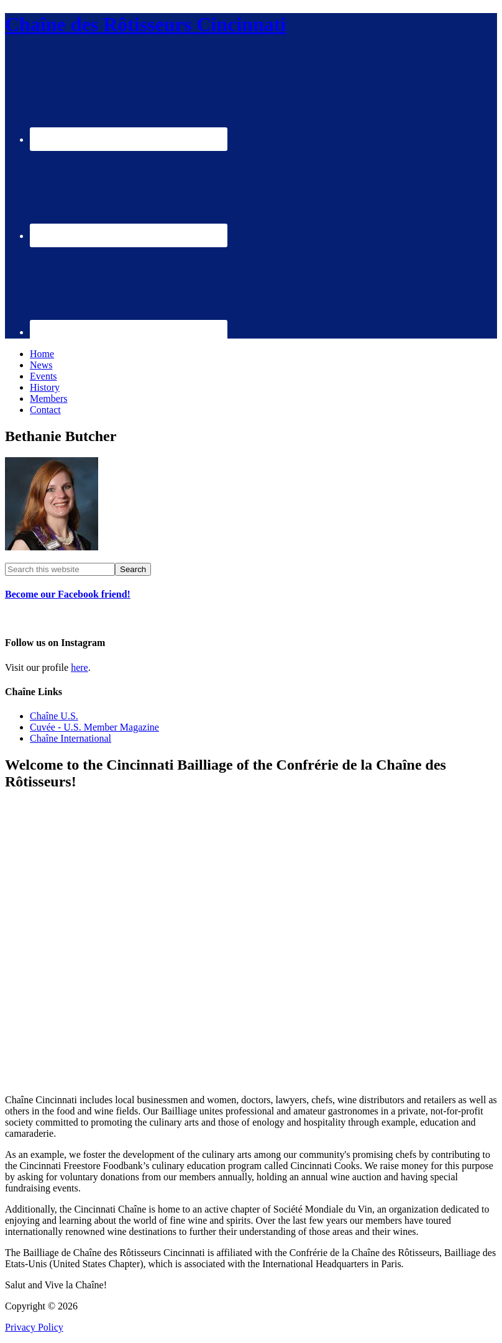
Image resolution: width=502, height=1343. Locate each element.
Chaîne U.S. (54, 716)
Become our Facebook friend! (67, 594)
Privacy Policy (34, 1327)
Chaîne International (70, 738)
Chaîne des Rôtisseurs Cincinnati (145, 24)
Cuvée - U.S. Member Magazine (94, 727)
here (79, 667)
